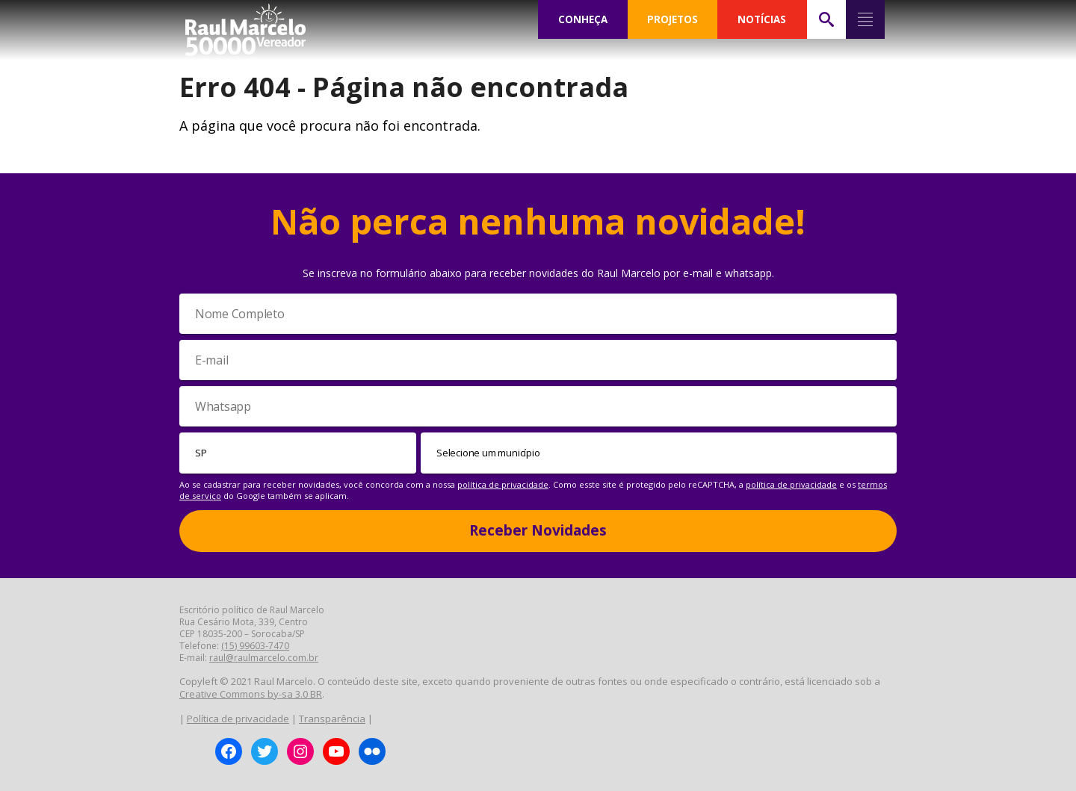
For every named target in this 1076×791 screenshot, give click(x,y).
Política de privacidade (238, 718)
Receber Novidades (538, 530)
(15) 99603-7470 (255, 645)
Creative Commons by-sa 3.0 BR (250, 694)
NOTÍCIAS (762, 19)
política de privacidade (502, 484)
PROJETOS (672, 19)
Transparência (332, 718)
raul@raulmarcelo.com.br (263, 657)
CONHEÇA (582, 19)
